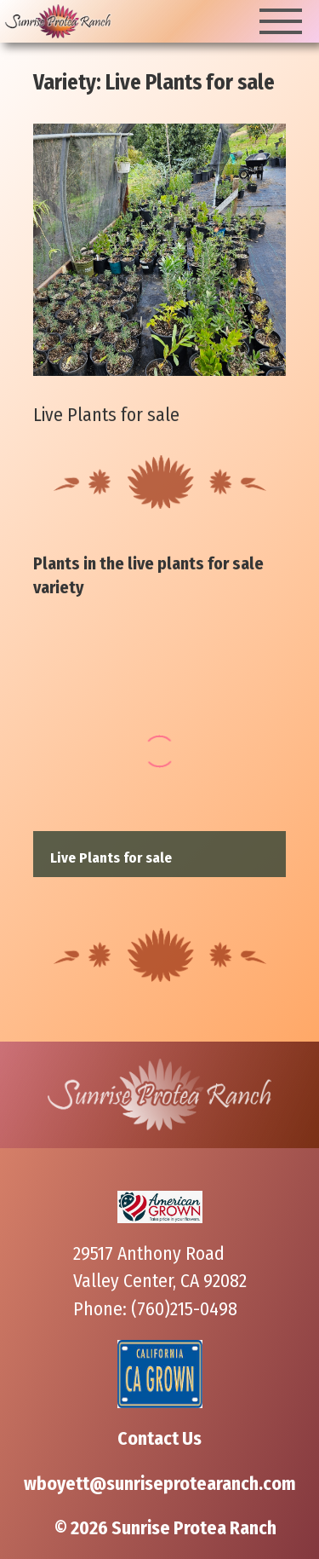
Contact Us (159, 1439)
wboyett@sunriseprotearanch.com (160, 1484)
